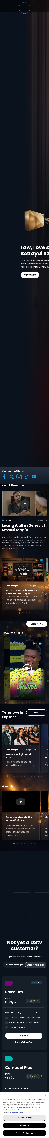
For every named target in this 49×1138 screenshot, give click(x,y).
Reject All (24, 1125)
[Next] (42, 668)
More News (37, 623)
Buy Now (24, 1035)
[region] (24, 1115)
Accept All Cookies (24, 1133)
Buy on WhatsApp (24, 1042)
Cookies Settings (24, 1118)
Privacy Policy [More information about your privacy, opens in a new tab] (16, 1112)
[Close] (46, 1096)
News (37, 712)
